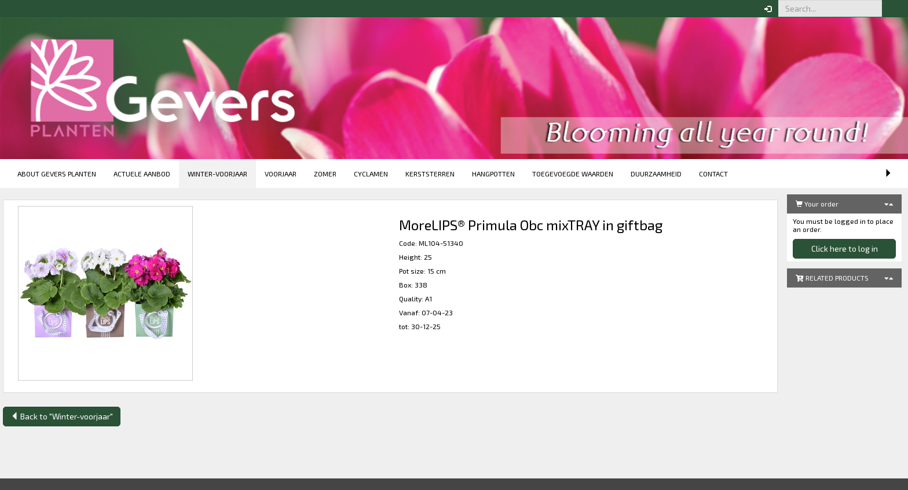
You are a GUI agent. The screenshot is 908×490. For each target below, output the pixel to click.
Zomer (325, 174)
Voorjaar (280, 174)
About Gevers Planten (56, 174)
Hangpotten (493, 174)
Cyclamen (371, 174)
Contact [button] (713, 174)
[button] (890, 8)
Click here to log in (844, 248)
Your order (817, 204)
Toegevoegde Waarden (572, 174)
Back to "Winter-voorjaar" (61, 416)
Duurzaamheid (656, 174)
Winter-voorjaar (217, 174)
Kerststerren (430, 174)
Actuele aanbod (142, 174)
